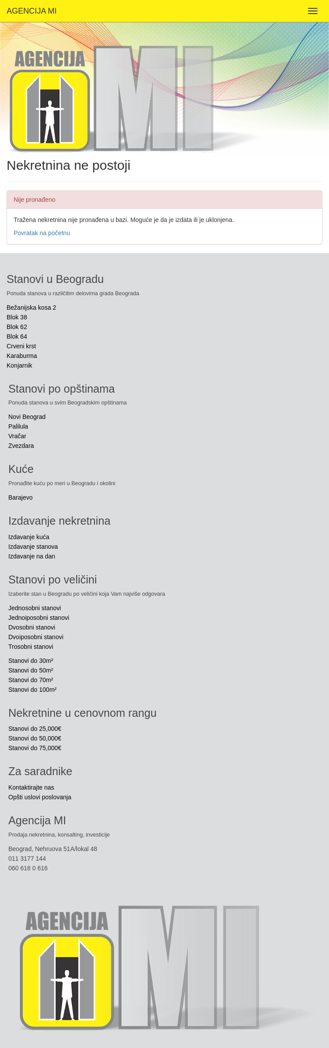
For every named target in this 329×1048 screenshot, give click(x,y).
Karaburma (22, 355)
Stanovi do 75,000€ (34, 747)
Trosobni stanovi (30, 646)
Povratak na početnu (42, 232)
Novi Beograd (27, 416)
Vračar (17, 436)
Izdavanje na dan (31, 556)
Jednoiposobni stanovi (38, 617)
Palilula (18, 426)
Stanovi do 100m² (32, 689)
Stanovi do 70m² (30, 679)
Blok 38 (17, 317)
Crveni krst (21, 346)
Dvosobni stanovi (31, 627)
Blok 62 (17, 326)
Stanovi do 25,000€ (34, 728)
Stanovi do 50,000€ (34, 738)
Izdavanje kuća (28, 536)
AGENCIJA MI (32, 11)
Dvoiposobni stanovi (35, 636)
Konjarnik (19, 365)
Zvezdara (21, 445)
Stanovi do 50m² (30, 670)
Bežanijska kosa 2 (31, 307)
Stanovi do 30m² (30, 660)
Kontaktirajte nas (31, 787)
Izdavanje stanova (33, 546)
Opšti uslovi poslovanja (39, 797)
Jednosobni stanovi (34, 608)
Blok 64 (17, 336)
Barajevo (20, 497)
